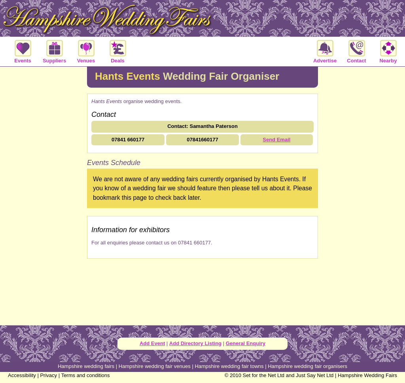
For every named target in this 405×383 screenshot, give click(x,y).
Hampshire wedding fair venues (155, 366)
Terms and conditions (85, 375)
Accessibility (22, 375)
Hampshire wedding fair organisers (307, 366)
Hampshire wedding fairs (86, 366)
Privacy (48, 375)
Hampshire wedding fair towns (229, 366)
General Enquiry (245, 343)
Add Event (152, 343)
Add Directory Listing (195, 343)
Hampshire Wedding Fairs (367, 375)
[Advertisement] (43, 195)
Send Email (276, 140)
